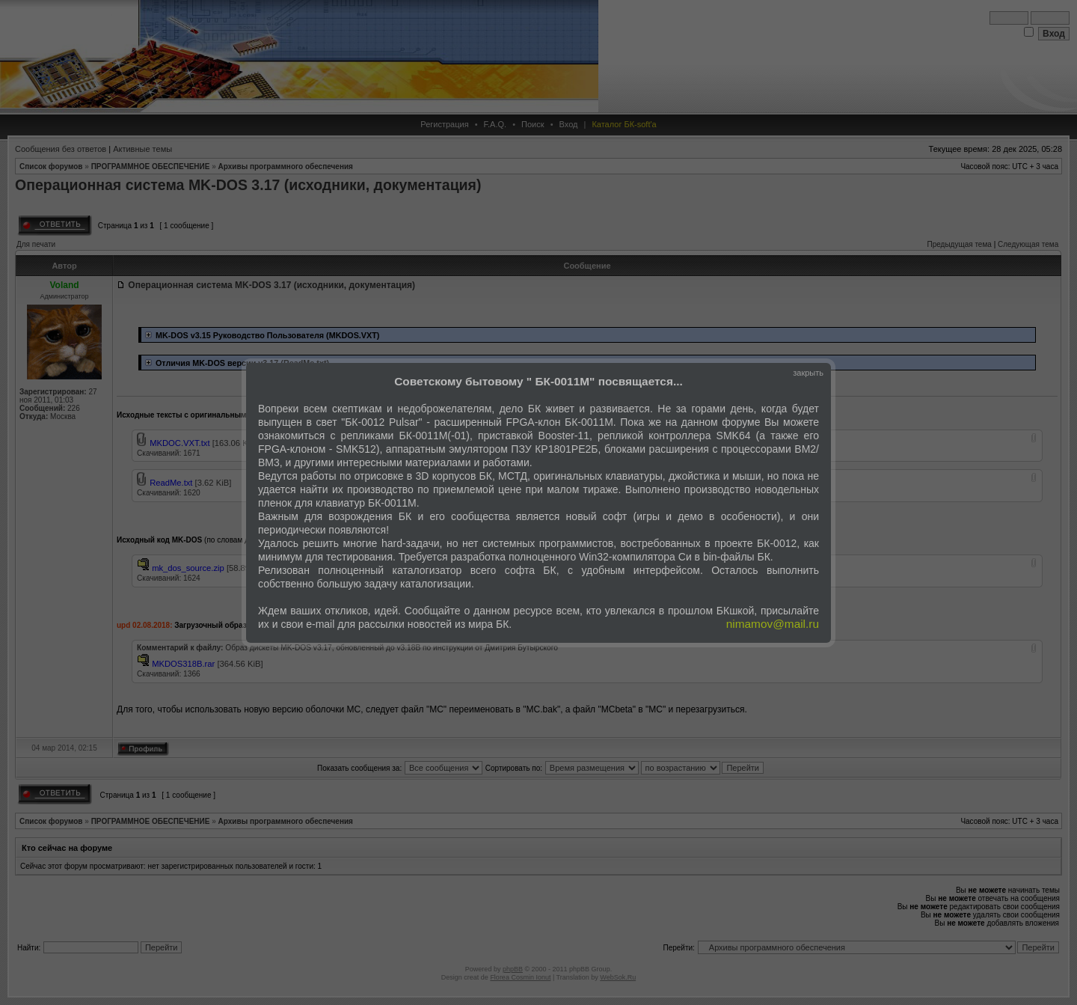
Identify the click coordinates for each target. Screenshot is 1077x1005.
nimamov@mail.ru (772, 623)
